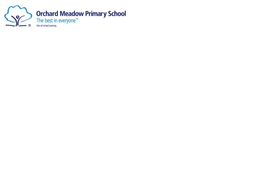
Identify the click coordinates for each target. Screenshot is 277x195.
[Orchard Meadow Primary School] (65, 15)
